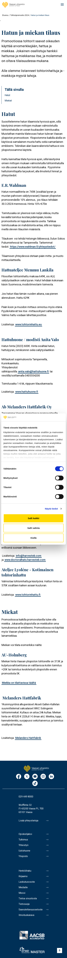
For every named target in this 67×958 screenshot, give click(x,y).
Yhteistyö (23, 845)
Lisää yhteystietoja (28, 820)
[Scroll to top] (59, 950)
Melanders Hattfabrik (28, 737)
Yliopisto (23, 856)
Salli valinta (33, 528)
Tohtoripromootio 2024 (19, 15)
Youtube (35, 777)
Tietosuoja (24, 904)
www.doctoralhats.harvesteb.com (25, 559)
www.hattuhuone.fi (26, 391)
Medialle (23, 887)
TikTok (35, 783)
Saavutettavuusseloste (31, 909)
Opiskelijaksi (25, 834)
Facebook (18, 777)
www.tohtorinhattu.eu (28, 324)
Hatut (7, 95)
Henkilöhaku (25, 870)
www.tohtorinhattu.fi (27, 594)
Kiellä (33, 538)
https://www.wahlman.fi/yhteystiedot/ (32, 246)
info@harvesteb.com (28, 555)
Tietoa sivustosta (28, 898)
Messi (22, 892)
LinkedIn (51, 777)
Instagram (43, 777)
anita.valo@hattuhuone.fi (33, 371)
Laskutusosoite (27, 881)
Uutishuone (24, 850)
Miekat (8, 100)
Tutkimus (23, 839)
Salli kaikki (33, 518)
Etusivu (5, 15)
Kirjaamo (23, 876)
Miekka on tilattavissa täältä (19, 682)
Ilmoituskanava (26, 915)
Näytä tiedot (51, 508)
